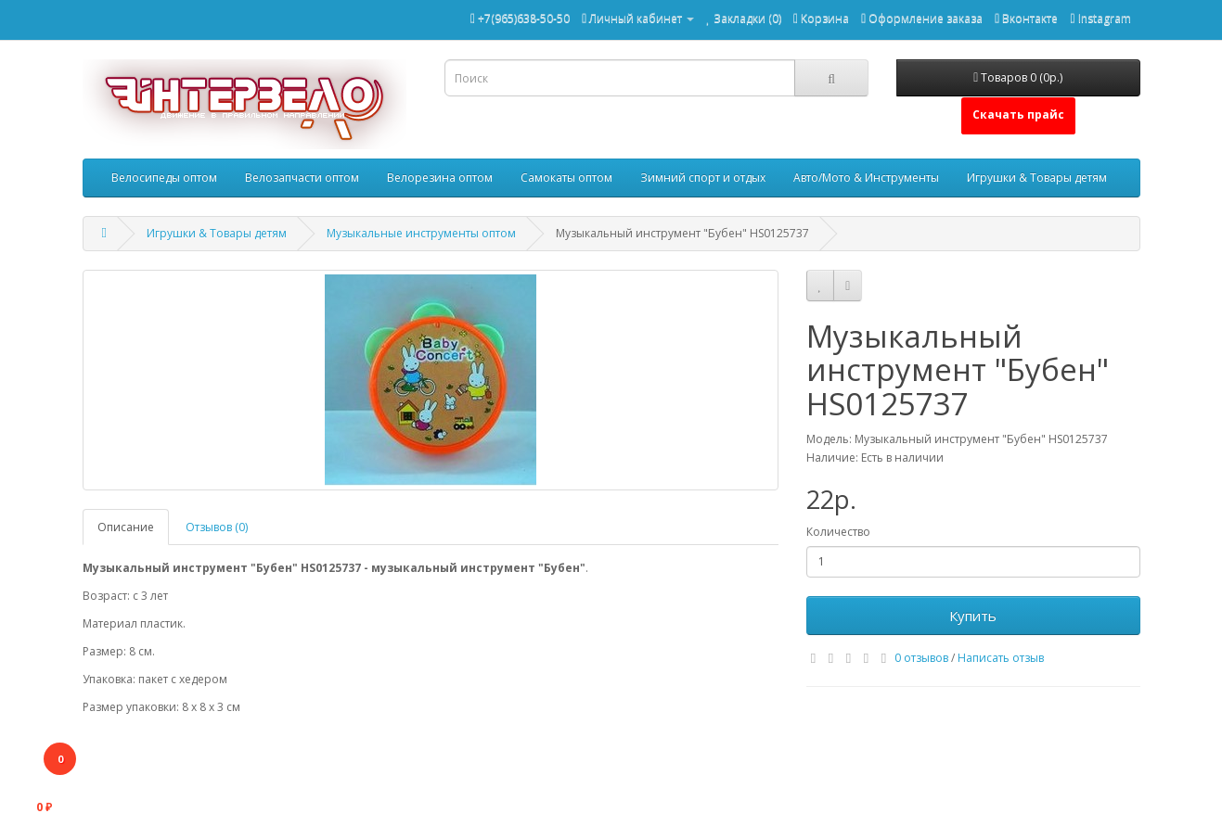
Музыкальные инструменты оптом (421, 233)
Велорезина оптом (440, 177)
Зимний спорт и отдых (702, 177)
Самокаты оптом (566, 177)
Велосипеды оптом (164, 177)
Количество (838, 532)
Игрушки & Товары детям (1037, 177)
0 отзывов (921, 658)
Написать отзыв (1001, 658)
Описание (125, 527)
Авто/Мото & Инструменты (866, 177)
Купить (973, 615)
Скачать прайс (1018, 114)
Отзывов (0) (217, 527)
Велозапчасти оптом (302, 177)
